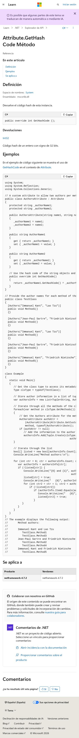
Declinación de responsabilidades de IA (23, 718)
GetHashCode (11, 167)
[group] (39, 367)
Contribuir (19, 723)
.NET (17, 27)
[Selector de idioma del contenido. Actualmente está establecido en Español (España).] (15, 702)
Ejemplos (10, 71)
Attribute (46, 167)
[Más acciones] (73, 28)
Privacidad (34, 723)
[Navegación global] (3, 5)
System (29, 92)
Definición (10, 66)
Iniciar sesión (69, 4)
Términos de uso (56, 728)
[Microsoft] (39, 4)
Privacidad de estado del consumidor (22, 728)
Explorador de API (34, 27)
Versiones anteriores (58, 718)
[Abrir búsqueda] (58, 5)
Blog (5, 723)
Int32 (6, 138)
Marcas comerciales (13, 733)
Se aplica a (11, 75)
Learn (6, 27)
